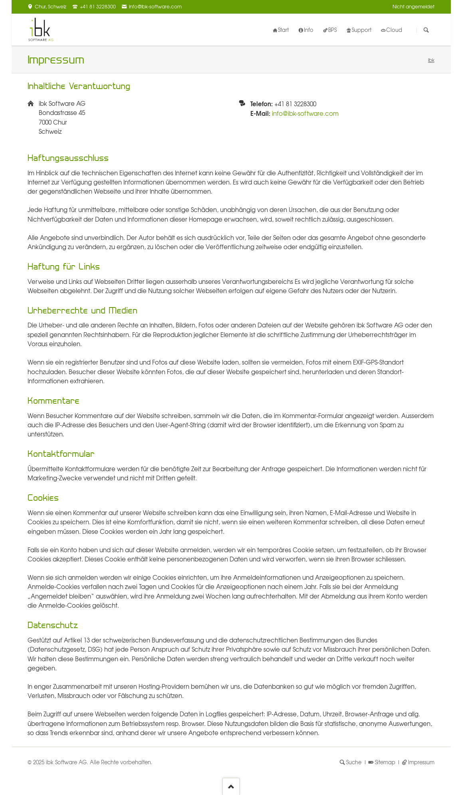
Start (283, 30)
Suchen (426, 30)
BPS (332, 30)
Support (361, 30)
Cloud (394, 30)
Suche (353, 762)
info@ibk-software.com (305, 113)
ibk (431, 59)
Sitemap (385, 762)
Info (308, 30)
